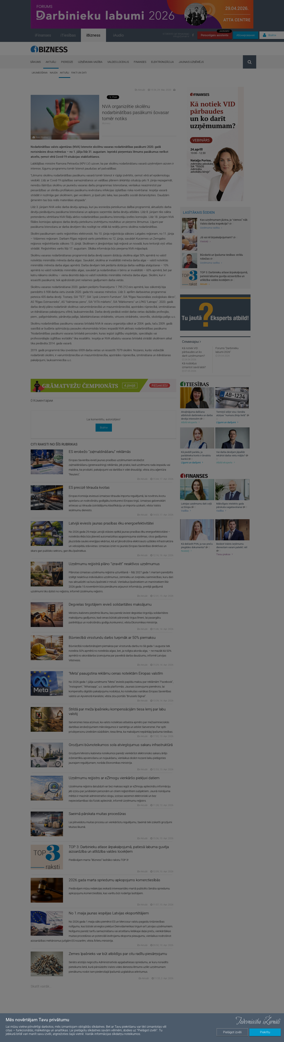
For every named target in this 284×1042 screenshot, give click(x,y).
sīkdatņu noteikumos (126, 1034)
